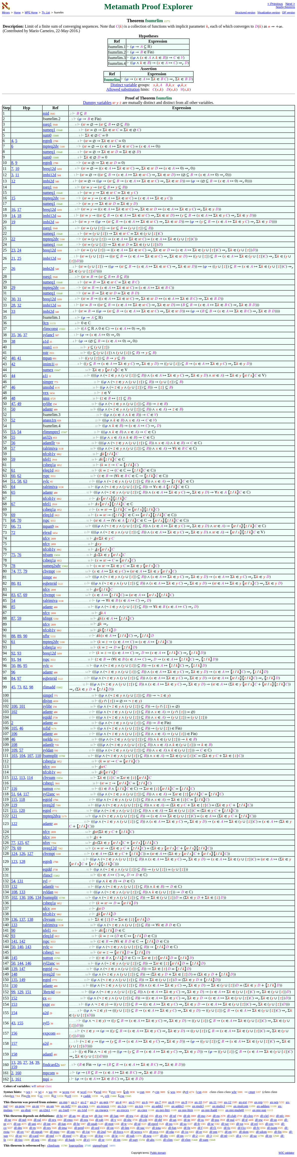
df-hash (70, 1140)
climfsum (53, 1145)
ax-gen (103, 1102)
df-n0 (223, 1136)
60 (13, 476)
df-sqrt (133, 1140)
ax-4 (118, 1102)
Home (17, 12)
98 (31, 687)
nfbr (46, 636)
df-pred (79, 1128)
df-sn (273, 1120)
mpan (47, 358)
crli (107, 1096)
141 (14, 941)
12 (13, 181)
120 (22, 810)
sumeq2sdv (52, 566)
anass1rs (49, 420)
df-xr (83, 1136)
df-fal (144, 1116)
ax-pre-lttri (163, 1110)
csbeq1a (49, 465)
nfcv (46, 538)
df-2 (195, 1136)
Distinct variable (123, 85)
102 (14, 712)
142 (22, 941)
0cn (46, 323)
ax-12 (227, 1102)
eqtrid (47, 799)
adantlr (48, 745)
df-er (199, 1132)
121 (14, 816)
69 (13, 515)
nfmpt (47, 618)
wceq (65, 1092)
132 (14, 886)
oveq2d (49, 805)
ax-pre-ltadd (209, 1110)
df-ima (62, 1128)
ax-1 (74, 1102)
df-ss (201, 1120)
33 (13, 311)
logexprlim (76, 1145)
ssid (46, 113)
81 (19, 583)
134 (38, 897)
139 (14, 969)
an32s (47, 437)
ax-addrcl (177, 1106)
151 (28, 992)
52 (13, 420)
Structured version (245, 12)
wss (172, 1092)
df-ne (7, 1120)
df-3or (98, 1116)
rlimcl (47, 875)
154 (14, 1013)
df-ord (95, 1128)
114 (30, 777)
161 (18, 1079)
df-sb (186, 1116)
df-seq (35, 1140)
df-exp (52, 1140)
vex (46, 393)
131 (20, 881)
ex (45, 998)
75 (13, 555)
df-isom (272, 1128)
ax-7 (158, 1102)
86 (19, 665)
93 (19, 653)
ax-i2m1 (44, 1110)
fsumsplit (50, 755)
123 (14, 861)
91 (13, 659)
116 (14, 788)
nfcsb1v (49, 454)
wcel (83, 1092)
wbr (233, 1092)
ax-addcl (157, 1106)
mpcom (49, 1073)
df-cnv (269, 1124)
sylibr (47, 404)
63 (25, 481)
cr (55, 1096)
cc (41, 1096)
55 (13, 437)
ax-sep (274, 1102)
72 (13, 532)
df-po (168, 1124)
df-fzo (19, 1140)
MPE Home (31, 12)
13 (13, 1062)
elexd (47, 532)
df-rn (32, 1128)
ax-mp (63, 1102)
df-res (47, 1128)
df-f (200, 1128)
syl (45, 881)
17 (19, 209)
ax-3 (93, 1102)
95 (25, 665)
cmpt (251, 1092)
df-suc (141, 1128)
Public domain (158, 1153)
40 (13, 358)
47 (13, 404)
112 (14, 777)
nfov (46, 842)
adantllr (49, 443)
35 (13, 335)
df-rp (268, 1136)
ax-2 (83, 1102)
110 (38, 755)
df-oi (18, 1136)
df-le (115, 1136)
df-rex (52, 1120)
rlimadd (49, 687)
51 (13, 481)
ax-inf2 (66, 1106)
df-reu (84, 1120)
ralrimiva (50, 448)
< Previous (275, 4)
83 (13, 595)
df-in (187, 1120)
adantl (48, 1054)
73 (19, 687)
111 (14, 810)
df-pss (215, 1120)
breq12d (49, 168)
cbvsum (49, 777)
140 (20, 947)
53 (13, 432)
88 (13, 636)
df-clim (168, 1140)
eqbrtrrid (50, 583)
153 (14, 1004)
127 (30, 853)
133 (22, 892)
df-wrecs (136, 1132)
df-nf (172, 1116)
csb (127, 1092)
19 (13, 222)
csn (199, 1092)
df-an (72, 1116)
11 (17, 175)
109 (14, 750)
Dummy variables (97, 102)
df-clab (231, 1116)
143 (28, 947)
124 (14, 853)
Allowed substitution (123, 89)
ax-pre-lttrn (185, 1110)
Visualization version (268, 12)
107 (30, 755)
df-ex (158, 1116)
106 (14, 734)
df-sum (203, 1140)
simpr (47, 577)
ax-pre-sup (259, 1110)
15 (13, 198)
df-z (238, 1136)
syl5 (46, 1023)
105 (14, 728)
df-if (245, 1120)
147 (22, 969)
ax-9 (184, 1102)
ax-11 (213, 1102)
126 (22, 853)
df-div (164, 1136)
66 (13, 526)
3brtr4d (49, 992)
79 (25, 571)
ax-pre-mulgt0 (234, 1110)
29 (13, 287)
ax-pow (20, 1106)
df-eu (216, 1116)
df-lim (125, 1128)
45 (13, 687)
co (12, 1096)
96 (13, 672)
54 (19, 432)
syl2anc (49, 794)
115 (14, 799)
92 (13, 653)
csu (122, 1096)
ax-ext (243, 1102)
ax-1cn (122, 1106)
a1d (46, 341)
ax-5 (132, 1102)
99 (13, 992)
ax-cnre (142, 1110)
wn (28, 1092)
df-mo (201, 1116)
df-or (85, 1116)
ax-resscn (103, 1106)
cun (142, 1092)
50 (13, 409)
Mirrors (6, 12)
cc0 (69, 1096)
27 (25, 1062)
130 (22, 897)
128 (22, 861)
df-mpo (54, 1132)
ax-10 (198, 1102)
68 (13, 520)
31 (19, 299)
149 (22, 980)
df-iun (62, 1124)
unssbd (48, 387)
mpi (46, 1079)
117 (26, 794)
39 (37, 1062)
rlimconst (50, 329)
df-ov (20, 1132)
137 (22, 919)
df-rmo (68, 1120)
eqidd (47, 717)
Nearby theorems (285, 7)
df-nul (230, 1120)
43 (13, 1023)
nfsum (48, 555)
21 (13, 258)
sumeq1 (49, 130)
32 (19, 305)
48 (13, 398)
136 (14, 919)
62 (19, 476)
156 (14, 1033)
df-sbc (128, 1120)
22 (13, 239)
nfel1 (47, 459)
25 (19, 258)
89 (19, 636)
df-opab (92, 1124)
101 (22, 706)
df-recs (153, 1132)
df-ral (37, 1120)
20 (19, 1062)
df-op (17, 1124)
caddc (87, 1096)
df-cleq (248, 1116)
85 (13, 607)
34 (31, 1062)
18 (19, 216)
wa (50, 1092)
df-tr (124, 1124)
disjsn (47, 701)
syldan (48, 750)
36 (19, 335)
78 (13, 566)
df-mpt (109, 1124)
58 (19, 481)
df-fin (278, 1132)
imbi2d (48, 181)
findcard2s (51, 1065)
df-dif (158, 1120)
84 (13, 678)
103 (14, 755)
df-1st (86, 1132)
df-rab (99, 1120)
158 (14, 1054)
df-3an (114, 1116)
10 (17, 168)
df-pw (259, 1120)
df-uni (32, 1124)
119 (14, 805)
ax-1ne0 (64, 1110)
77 (19, 571)
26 (13, 268)
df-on (110, 1128)
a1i (45, 376)
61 (13, 470)
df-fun (172, 1128)
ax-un (50, 1106)
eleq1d (48, 470)
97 (19, 678)
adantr (48, 409)
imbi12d (49, 175)
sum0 (47, 135)
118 (22, 799)
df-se (210, 1124)
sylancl (48, 335)
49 (19, 404)
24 (19, 250)
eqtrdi (47, 141)
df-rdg (170, 1132)
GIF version (288, 12)
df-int (47, 1124)
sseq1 (47, 124)
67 (13, 504)
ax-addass (263, 1106)
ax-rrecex (123, 1110)
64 (13, 487)
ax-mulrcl (218, 1106)
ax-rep (258, 1102)
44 (13, 376)
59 (13, 459)
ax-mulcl (198, 1106)
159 (14, 1067)
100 (14, 706)
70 (19, 520)
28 (13, 305)
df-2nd (101, 1132)
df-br (76, 1124)
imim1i (48, 364)
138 (30, 919)
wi (39, 1092)
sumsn (48, 788)
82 (25, 687)
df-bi (59, 1116)
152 (14, 998)
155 (20, 1023)
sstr (45, 352)
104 (22, 755)
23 (13, 250)
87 (13, 618)
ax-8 (171, 1102)
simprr (48, 382)
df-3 (209, 1136)
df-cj (86, 1140)
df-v (113, 1120)
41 (19, 358)
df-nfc (280, 1116)
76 (19, 555)
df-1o (184, 1132)
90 (25, 636)
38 (13, 341)
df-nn (180, 1136)
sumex (48, 370)
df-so (183, 1124)
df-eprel (153, 1124)
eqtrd (47, 810)
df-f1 (213, 1128)
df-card (34, 1136)
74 (13, 571)
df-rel (254, 1124)
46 (13, 387)
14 (13, 216)
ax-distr (26, 1110)
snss (46, 398)
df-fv (256, 1128)
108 (14, 745)
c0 (186, 1092)
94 (19, 659)
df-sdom (261, 1132)
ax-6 (145, 1102)
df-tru (129, 1116)
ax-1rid (82, 1110)
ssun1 (47, 347)
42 (13, 364)
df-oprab (37, 1132)
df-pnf (50, 1136)
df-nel (22, 1120)
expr (46, 1004)
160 (18, 1073)
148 (14, 974)
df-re (101, 1140)
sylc (46, 481)
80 (13, 583)
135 (14, 980)
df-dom (243, 1132)
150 (14, 986)
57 (13, 448)
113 (22, 777)
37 (25, 335)
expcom (49, 1033)
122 (14, 824)
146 (28, 963)
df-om (71, 1132)
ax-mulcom (240, 1106)
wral (98, 1092)
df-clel (264, 1116)
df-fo (227, 1128)
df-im (116, 1140)
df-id (137, 1124)
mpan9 (48, 526)
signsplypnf (100, 1145)
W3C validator (286, 1153)
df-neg (147, 1136)
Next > (290, 4)
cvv (113, 1092)
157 (14, 1043)
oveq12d (50, 848)
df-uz (253, 1136)
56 (13, 443)
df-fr (197, 1124)
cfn (28, 1096)
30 (13, 299)
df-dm (18, 1128)
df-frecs (118, 1132)
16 (13, 209)
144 (20, 963)
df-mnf (67, 1136)
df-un (172, 1120)
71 (19, 526)
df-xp (239, 1124)
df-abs (150, 1140)
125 (20, 842)
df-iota (156, 1128)
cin (157, 1092)
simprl (48, 695)
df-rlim (186, 1140)
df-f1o (242, 1128)
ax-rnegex (101, 1110)
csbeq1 (48, 783)
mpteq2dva (52, 816)
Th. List (46, 12)
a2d (46, 1013)
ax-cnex (83, 1106)
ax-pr (35, 1106)
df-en (228, 1132)
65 (13, 492)
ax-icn (139, 1106)
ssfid (46, 728)
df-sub (130, 1136)
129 (20, 992)
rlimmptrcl (51, 432)
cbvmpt (49, 571)
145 (14, 958)
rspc (46, 476)
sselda (48, 739)
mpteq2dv (51, 146)
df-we (225, 1124)
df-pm (214, 1132)
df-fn (187, 1128)
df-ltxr (99, 1136)
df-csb (143, 1120)
